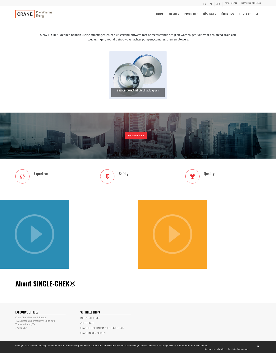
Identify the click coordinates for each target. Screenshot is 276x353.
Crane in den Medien (93, 333)
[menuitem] (204, 4)
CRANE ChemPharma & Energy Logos (102, 328)
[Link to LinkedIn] (258, 346)
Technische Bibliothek (251, 3)
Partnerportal (231, 3)
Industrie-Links (90, 318)
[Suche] (257, 14)
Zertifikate (87, 323)
